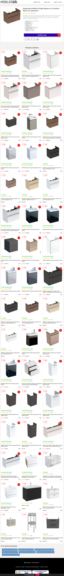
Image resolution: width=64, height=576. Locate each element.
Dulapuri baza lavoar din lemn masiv (44, 549)
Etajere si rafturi (58, 2)
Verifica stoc (49, 34)
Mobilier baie (36, 2)
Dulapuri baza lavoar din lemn (10, 552)
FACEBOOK (27, 562)
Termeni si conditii (20, 567)
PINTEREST (35, 562)
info (19, 78)
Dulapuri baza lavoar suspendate (11, 554)
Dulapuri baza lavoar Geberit (10, 549)
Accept (37, 575)
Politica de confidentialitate (32, 567)
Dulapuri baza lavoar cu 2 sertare (45, 552)
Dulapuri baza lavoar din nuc (26, 549)
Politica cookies (44, 567)
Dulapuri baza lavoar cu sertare (27, 552)
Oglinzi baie (47, 2)
